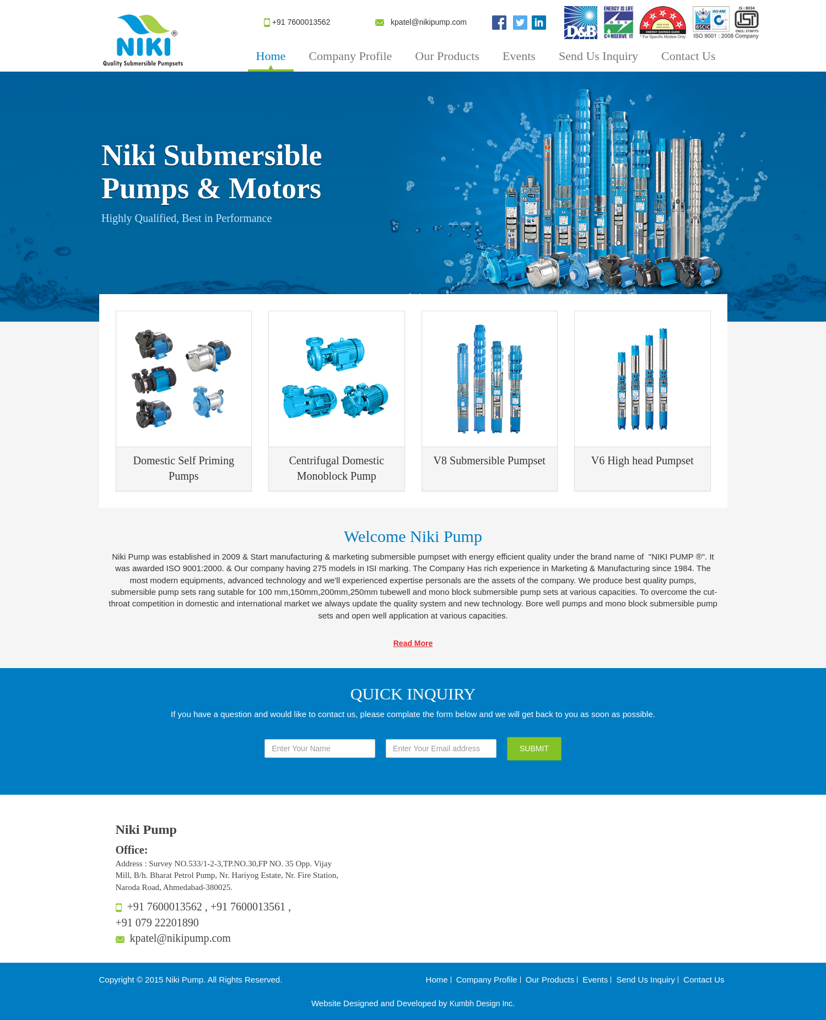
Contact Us (688, 56)
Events (519, 56)
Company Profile (350, 56)
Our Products (447, 56)
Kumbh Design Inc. (482, 1003)
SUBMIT (534, 748)
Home (271, 56)
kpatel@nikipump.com (429, 22)
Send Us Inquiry (598, 56)
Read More (413, 643)
